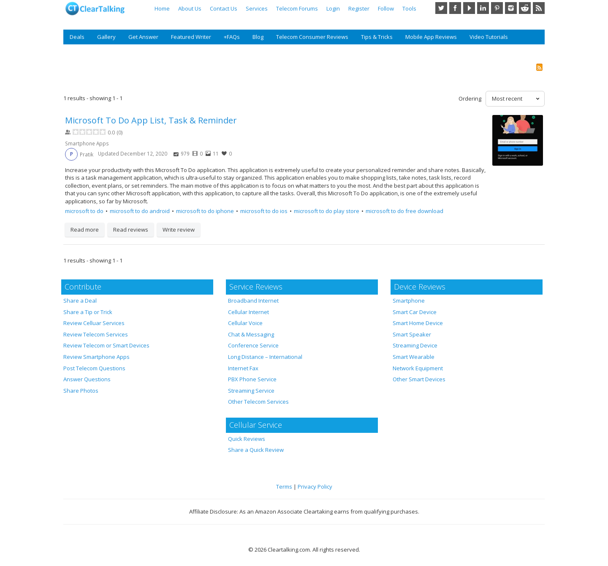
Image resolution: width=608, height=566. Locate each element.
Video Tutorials (489, 37)
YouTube (469, 8)
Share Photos (80, 390)
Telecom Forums (297, 8)
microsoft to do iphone (205, 211)
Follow (386, 8)
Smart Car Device (415, 312)
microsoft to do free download (404, 211)
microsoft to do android (140, 211)
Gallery (106, 37)
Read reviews (130, 229)
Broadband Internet (253, 300)
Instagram (511, 8)
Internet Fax (243, 368)
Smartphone (409, 300)
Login (333, 8)
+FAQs (232, 37)
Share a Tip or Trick (87, 312)
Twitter (441, 8)
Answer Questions (87, 379)
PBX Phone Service (252, 379)
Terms (284, 486)
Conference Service (253, 345)
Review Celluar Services (94, 323)
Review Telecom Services (95, 334)
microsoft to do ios (264, 211)
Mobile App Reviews (431, 37)
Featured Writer (191, 37)
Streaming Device (415, 345)
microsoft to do (84, 211)
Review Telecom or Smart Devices (106, 345)
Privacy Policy (315, 486)
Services (257, 8)
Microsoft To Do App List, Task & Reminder (151, 120)
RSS (539, 8)
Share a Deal (80, 300)
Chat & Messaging (251, 334)
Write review (179, 229)
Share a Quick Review (256, 450)
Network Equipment (418, 368)
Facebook (455, 8)
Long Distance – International (265, 357)
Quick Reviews (246, 439)
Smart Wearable (413, 357)
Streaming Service (251, 390)
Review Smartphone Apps (96, 357)
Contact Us (223, 8)
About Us (189, 8)
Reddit (525, 8)
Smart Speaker (412, 334)
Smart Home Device (418, 323)
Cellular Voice (245, 323)
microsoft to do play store (326, 211)
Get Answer (143, 37)
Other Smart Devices (419, 379)
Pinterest (497, 8)
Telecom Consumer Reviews (312, 37)
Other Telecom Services (258, 401)
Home (162, 8)
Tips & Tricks (377, 37)
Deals (77, 37)
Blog (257, 37)
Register (358, 8)
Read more (85, 229)
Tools (409, 8)
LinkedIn (483, 8)
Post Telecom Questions (94, 368)
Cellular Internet (248, 312)
